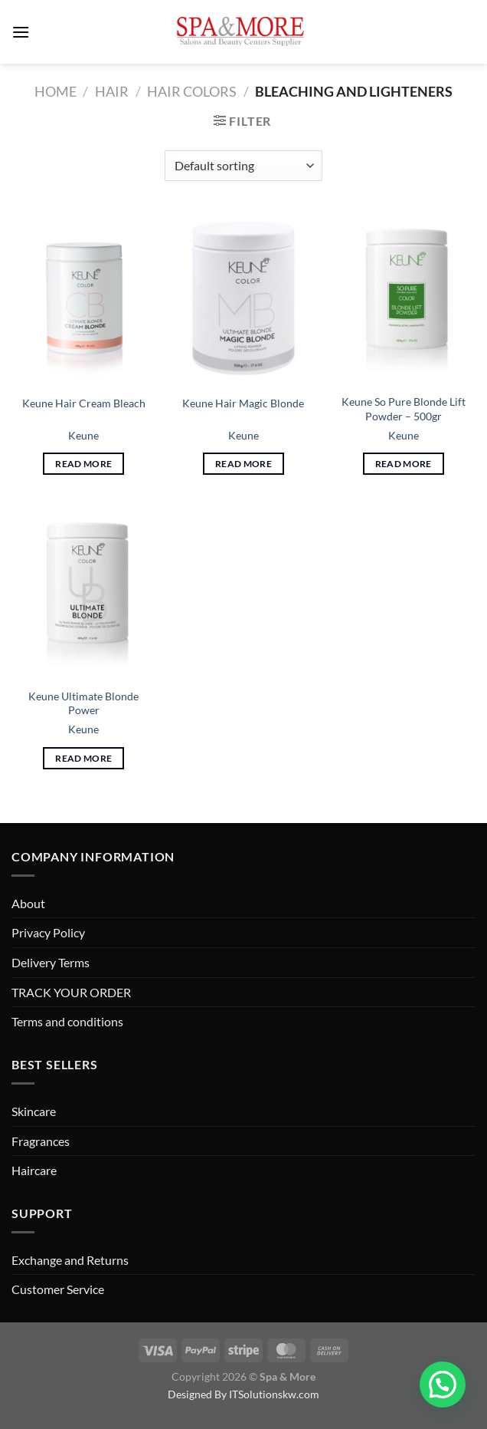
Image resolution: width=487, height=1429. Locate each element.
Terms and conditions (67, 1021)
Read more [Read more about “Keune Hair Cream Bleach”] (83, 464)
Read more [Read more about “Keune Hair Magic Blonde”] (243, 464)
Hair (112, 91)
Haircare (34, 1170)
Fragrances (40, 1141)
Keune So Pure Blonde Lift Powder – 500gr (404, 409)
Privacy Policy (48, 932)
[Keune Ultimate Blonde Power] (83, 592)
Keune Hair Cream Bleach (83, 403)
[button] (443, 1385)
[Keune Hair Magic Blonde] (243, 299)
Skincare (33, 1111)
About (28, 903)
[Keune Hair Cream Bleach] (83, 299)
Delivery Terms (50, 962)
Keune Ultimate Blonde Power (83, 703)
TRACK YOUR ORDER (71, 992)
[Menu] (20, 32)
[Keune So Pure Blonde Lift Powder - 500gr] (403, 299)
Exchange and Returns (70, 1260)
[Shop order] (243, 165)
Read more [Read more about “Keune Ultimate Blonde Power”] (83, 758)
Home (55, 91)
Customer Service (57, 1289)
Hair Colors (192, 91)
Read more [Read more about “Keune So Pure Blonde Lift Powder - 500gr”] (403, 464)
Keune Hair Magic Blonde (243, 403)
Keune (83, 435)
